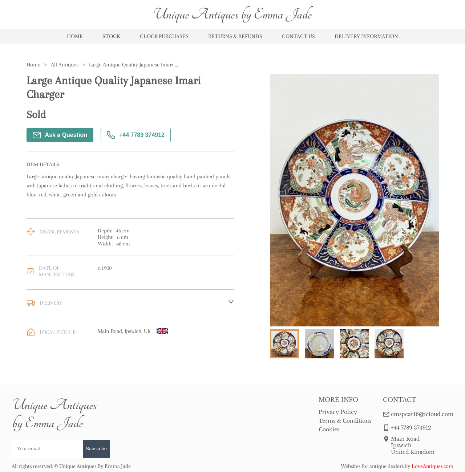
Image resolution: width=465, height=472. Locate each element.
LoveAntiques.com (432, 466)
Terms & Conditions (345, 421)
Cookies (329, 429)
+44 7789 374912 (136, 135)
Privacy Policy (338, 412)
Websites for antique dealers (372, 466)
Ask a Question (60, 135)
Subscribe (96, 448)
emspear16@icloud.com (422, 414)
